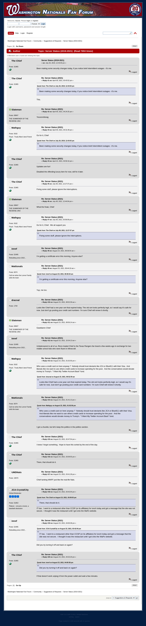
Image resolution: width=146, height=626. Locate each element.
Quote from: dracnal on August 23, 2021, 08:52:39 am (56, 377)
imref (14, 248)
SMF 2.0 (63, 614)
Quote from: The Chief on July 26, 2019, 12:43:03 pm (55, 86)
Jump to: (109, 598)
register (35, 21)
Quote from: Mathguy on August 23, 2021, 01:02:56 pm (56, 405)
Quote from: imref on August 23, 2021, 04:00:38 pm (55, 562)
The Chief (17, 60)
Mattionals (17, 266)
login (28, 21)
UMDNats (17, 472)
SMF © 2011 (71, 614)
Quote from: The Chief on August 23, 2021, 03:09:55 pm (56, 497)
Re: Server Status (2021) (52, 78)
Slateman (17, 109)
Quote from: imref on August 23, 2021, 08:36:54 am (55, 274)
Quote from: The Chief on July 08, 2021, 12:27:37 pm (55, 230)
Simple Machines (82, 614)
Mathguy (16, 127)
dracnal (15, 300)
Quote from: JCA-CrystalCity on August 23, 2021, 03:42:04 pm (59, 529)
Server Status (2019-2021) (52, 60)
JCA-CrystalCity (20, 489)
